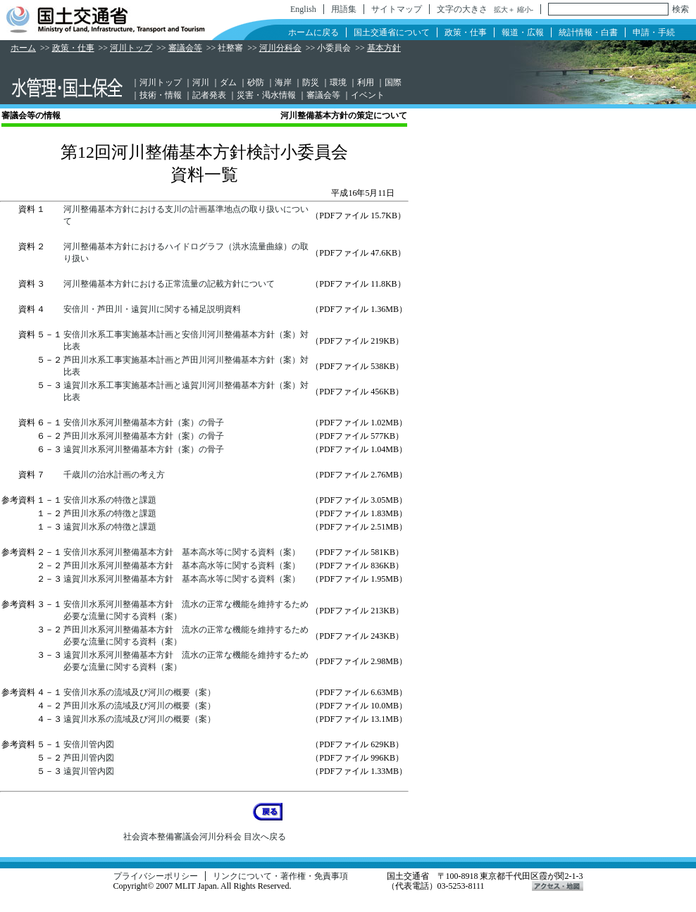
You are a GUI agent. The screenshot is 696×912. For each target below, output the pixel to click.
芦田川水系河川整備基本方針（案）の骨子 (143, 436)
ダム (228, 82)
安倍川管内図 (88, 744)
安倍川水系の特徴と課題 (109, 500)
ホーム (23, 48)
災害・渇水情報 (266, 95)
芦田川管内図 (88, 758)
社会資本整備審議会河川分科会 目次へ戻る (204, 837)
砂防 (255, 82)
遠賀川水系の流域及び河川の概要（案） (139, 719)
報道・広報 (523, 32)
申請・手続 (654, 32)
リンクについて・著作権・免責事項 (280, 876)
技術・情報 (160, 95)
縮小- (525, 9)
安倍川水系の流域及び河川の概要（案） (139, 692)
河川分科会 (280, 48)
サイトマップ (396, 9)
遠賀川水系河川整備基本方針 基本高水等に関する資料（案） (181, 579)
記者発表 (209, 95)
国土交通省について (392, 32)
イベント (368, 95)
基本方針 (384, 48)
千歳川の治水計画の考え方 (114, 475)
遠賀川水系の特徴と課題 (109, 527)
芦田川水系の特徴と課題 (109, 513)
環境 (338, 82)
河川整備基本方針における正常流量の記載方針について (169, 284)
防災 (310, 82)
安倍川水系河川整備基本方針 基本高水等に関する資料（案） (181, 552)
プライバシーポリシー (155, 876)
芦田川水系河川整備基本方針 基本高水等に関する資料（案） (181, 565)
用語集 (343, 9)
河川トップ (131, 48)
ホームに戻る (313, 32)
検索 (680, 9)
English (303, 9)
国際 (393, 82)
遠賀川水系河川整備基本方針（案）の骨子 (143, 449)
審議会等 (185, 48)
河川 (200, 82)
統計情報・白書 (588, 32)
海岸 (283, 82)
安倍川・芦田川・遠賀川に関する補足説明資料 (152, 309)
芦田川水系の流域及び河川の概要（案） (139, 706)
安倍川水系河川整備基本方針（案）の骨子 (143, 422)
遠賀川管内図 (88, 771)
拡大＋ (504, 9)
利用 (365, 82)
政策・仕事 (466, 32)
